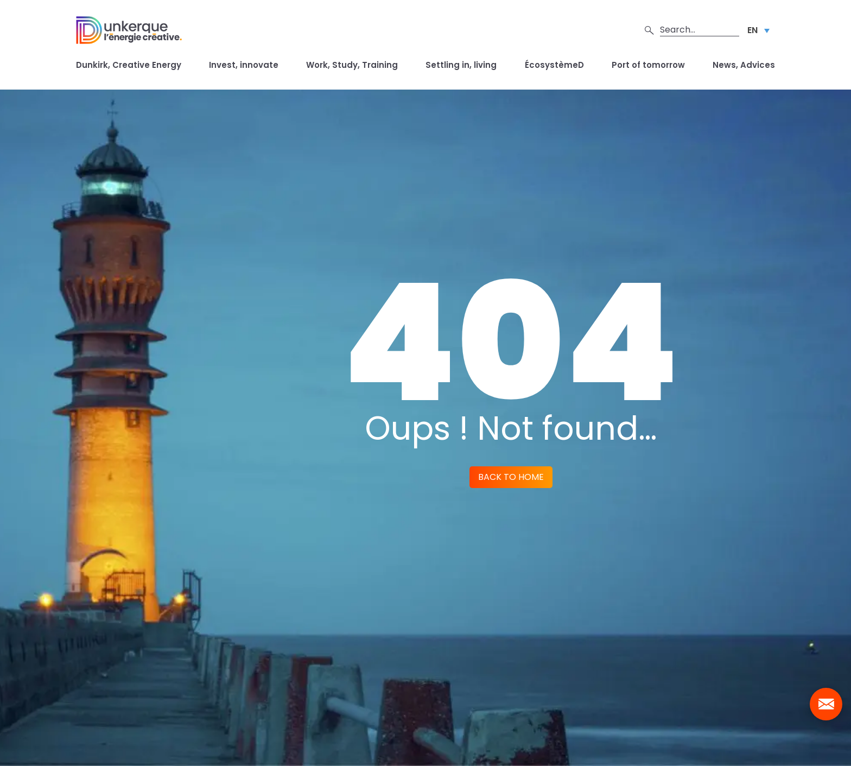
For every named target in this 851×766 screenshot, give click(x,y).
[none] (758, 30)
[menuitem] (758, 30)
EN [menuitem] (752, 30)
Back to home (511, 477)
